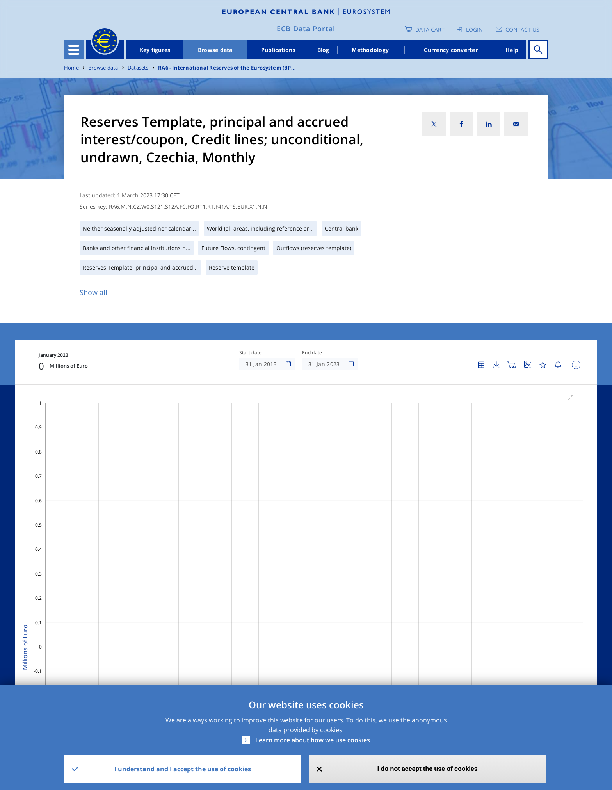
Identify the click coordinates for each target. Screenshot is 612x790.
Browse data (215, 50)
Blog (323, 50)
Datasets (138, 67)
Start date (250, 353)
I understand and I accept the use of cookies (182, 769)
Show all (93, 292)
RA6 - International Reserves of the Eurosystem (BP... (227, 67)
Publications (278, 50)
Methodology (370, 50)
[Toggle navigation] (74, 49)
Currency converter (451, 50)
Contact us (522, 29)
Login (474, 29)
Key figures (155, 50)
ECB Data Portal (306, 28)
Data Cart (430, 29)
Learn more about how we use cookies (312, 740)
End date (312, 353)
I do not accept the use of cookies (427, 768)
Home (71, 67)
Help (511, 50)
